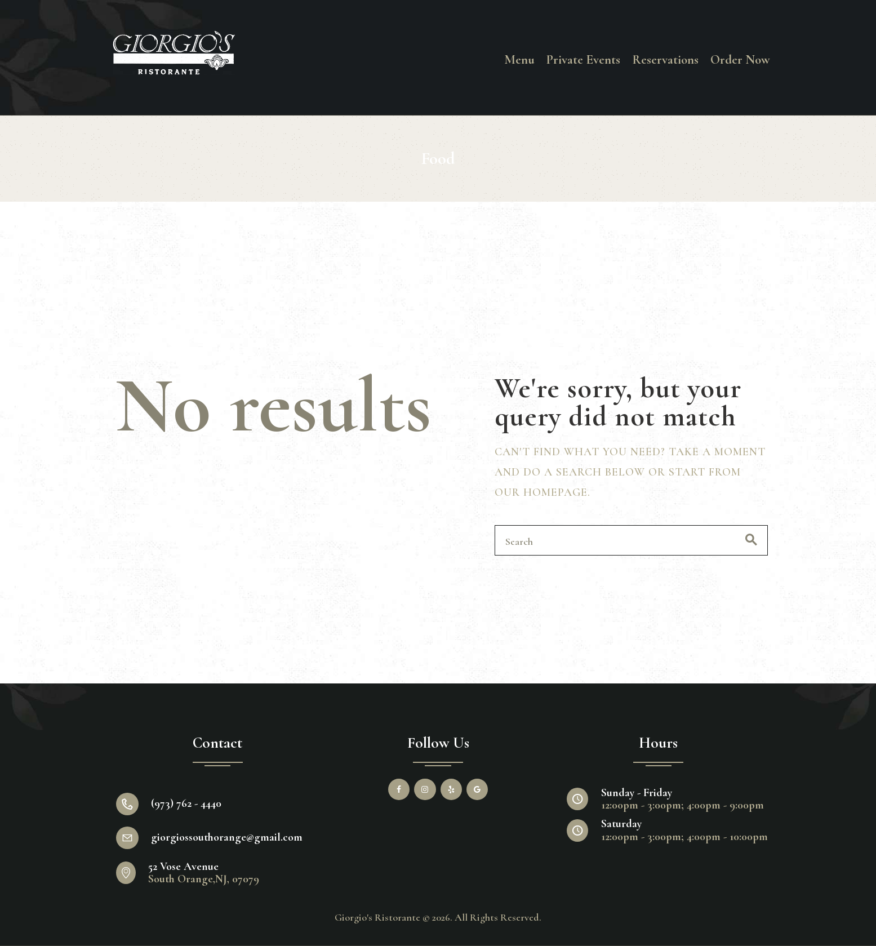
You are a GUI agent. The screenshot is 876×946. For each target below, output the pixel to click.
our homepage (541, 492)
